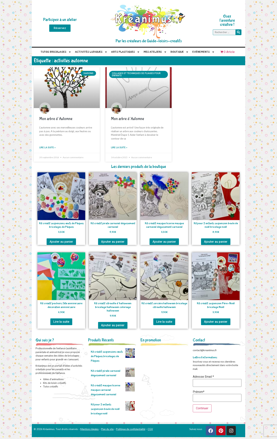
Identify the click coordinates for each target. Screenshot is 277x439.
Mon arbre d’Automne (55, 118)
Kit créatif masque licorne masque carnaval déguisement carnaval (105, 390)
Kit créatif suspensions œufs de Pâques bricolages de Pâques (107, 356)
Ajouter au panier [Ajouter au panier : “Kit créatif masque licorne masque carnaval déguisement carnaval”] (164, 241)
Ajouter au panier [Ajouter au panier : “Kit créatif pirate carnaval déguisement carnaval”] (112, 241)
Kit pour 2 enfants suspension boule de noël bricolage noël (105, 409)
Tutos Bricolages (56, 52)
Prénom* (198, 391)
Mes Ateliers (155, 52)
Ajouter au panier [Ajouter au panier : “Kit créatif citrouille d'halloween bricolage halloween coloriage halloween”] (112, 325)
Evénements (203, 52)
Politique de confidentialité (130, 429)
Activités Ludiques (91, 52)
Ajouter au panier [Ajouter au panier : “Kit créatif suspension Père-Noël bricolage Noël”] (215, 321)
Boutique (180, 52)
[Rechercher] (238, 32)
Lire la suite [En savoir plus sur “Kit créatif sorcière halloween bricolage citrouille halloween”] (164, 321)
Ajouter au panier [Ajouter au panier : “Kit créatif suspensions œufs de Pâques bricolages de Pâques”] (61, 241)
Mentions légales (89, 429)
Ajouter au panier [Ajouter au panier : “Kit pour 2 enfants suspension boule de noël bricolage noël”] (215, 241)
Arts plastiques (125, 52)
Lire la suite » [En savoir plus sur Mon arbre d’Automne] (47, 147)
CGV (150, 429)
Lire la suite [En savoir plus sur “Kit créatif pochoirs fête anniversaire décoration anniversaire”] (61, 321)
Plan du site (107, 429)
